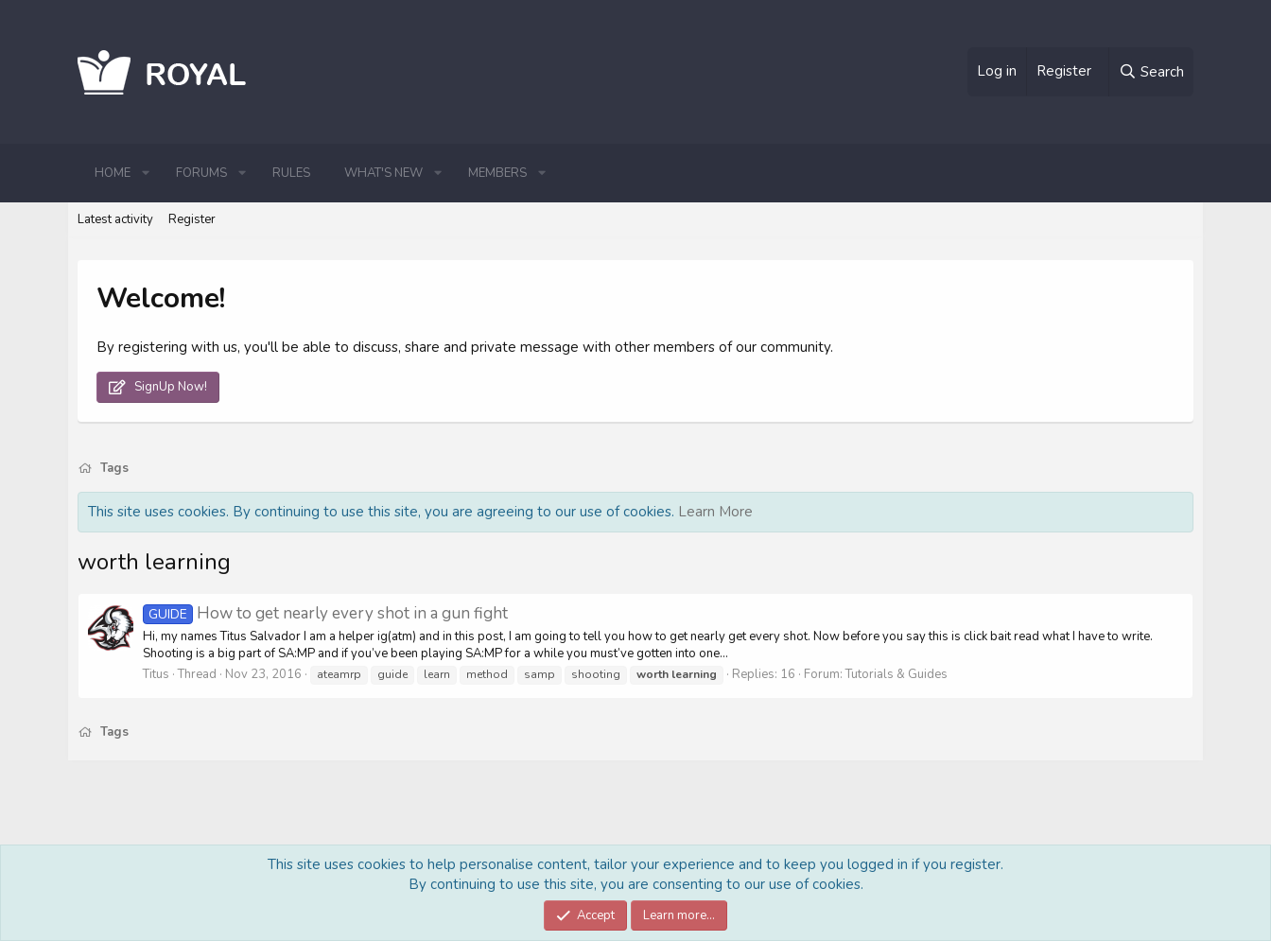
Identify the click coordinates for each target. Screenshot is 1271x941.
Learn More (715, 511)
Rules (291, 173)
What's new (383, 173)
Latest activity (115, 219)
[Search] (1150, 71)
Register (192, 219)
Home (113, 173)
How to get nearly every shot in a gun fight (325, 613)
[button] (145, 173)
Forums (201, 173)
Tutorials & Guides (896, 674)
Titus (156, 674)
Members (497, 173)
